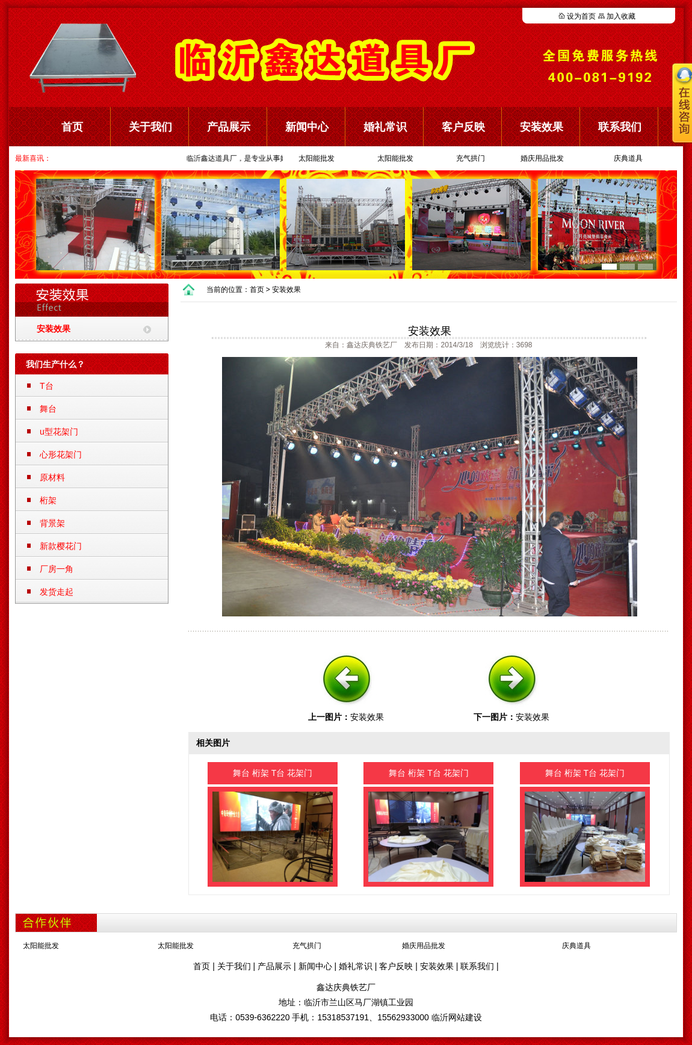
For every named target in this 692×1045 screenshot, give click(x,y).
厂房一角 (56, 569)
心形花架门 (61, 454)
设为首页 (581, 16)
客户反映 (463, 127)
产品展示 (228, 127)
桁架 (48, 500)
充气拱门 (470, 158)
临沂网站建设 (456, 1017)
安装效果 (541, 127)
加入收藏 (621, 16)
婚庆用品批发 (542, 158)
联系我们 (477, 966)
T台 (47, 386)
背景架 (52, 523)
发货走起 (56, 592)
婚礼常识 (385, 127)
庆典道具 (628, 158)
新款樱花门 (61, 546)
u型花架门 (59, 431)
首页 (72, 127)
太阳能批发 (316, 158)
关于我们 (150, 127)
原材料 (52, 477)
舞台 (48, 409)
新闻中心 (307, 127)
